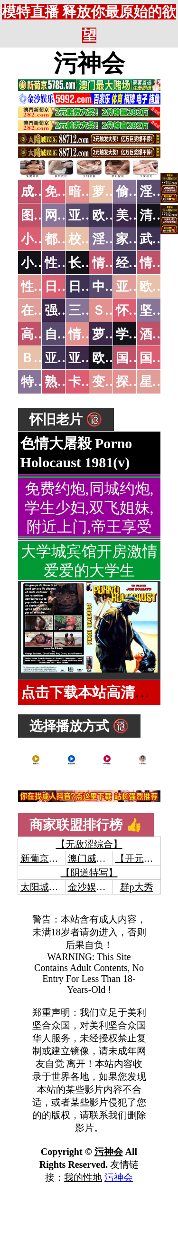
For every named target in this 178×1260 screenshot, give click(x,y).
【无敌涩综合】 (89, 844)
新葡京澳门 (44, 858)
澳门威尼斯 (91, 858)
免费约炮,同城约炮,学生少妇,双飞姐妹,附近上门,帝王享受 (89, 507)
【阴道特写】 (89, 872)
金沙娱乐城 (91, 887)
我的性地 (83, 1177)
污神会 (89, 63)
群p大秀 (136, 887)
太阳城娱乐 (44, 887)
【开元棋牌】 (143, 858)
